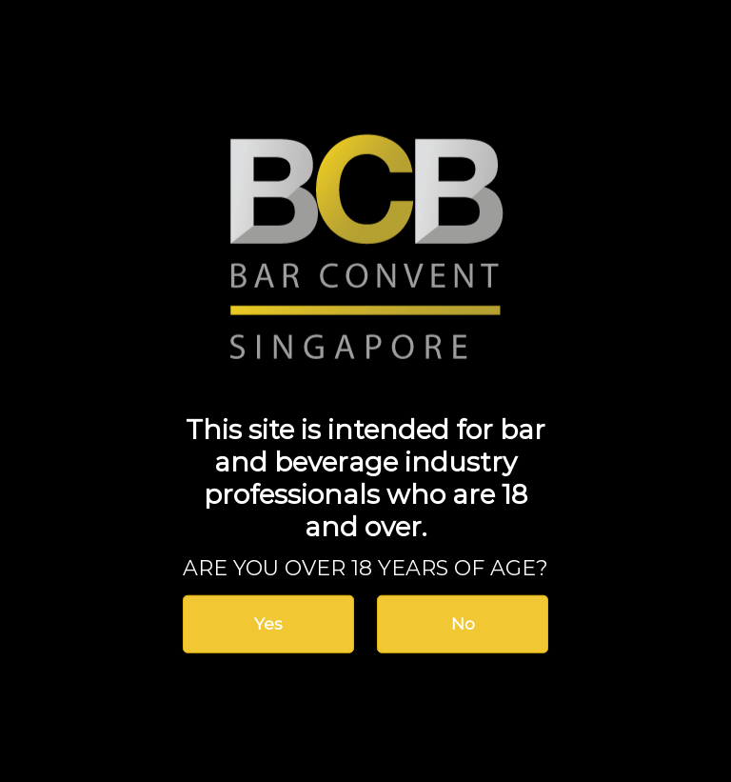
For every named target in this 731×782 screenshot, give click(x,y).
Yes (268, 623)
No (463, 623)
